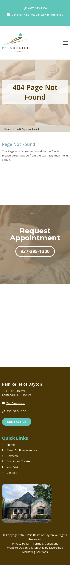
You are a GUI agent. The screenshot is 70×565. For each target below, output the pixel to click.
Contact (12, 472)
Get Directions (15, 403)
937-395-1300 (35, 251)
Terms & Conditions (45, 543)
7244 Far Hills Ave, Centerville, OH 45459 (37, 14)
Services (12, 456)
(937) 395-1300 (37, 8)
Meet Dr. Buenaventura (22, 450)
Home (7, 129)
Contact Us (17, 422)
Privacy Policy (20, 543)
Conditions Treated (19, 461)
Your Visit (13, 467)
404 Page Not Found (28, 129)
